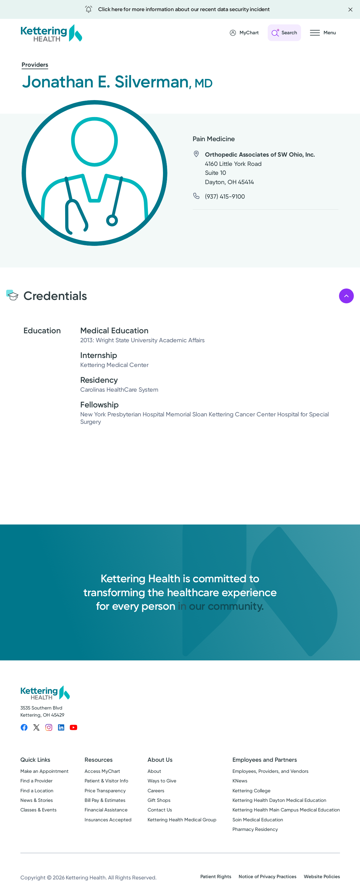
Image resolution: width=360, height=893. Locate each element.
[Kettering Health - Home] (51, 33)
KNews (239, 781)
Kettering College (251, 791)
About (154, 771)
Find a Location (36, 791)
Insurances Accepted (108, 820)
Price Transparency (105, 791)
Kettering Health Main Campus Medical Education (286, 810)
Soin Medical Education (257, 820)
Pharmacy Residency (255, 829)
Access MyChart (102, 771)
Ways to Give (162, 781)
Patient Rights (215, 876)
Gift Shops (159, 800)
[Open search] (284, 32)
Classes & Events (38, 810)
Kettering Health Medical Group (182, 820)
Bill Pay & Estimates (105, 800)
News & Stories (36, 800)
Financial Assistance (106, 810)
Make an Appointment (44, 771)
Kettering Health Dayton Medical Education (279, 800)
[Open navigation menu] (323, 32)
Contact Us (160, 810)
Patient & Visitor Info (106, 781)
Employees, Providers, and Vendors (270, 771)
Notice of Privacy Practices (267, 876)
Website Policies (322, 876)
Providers (35, 64)
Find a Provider (36, 781)
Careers (156, 791)
